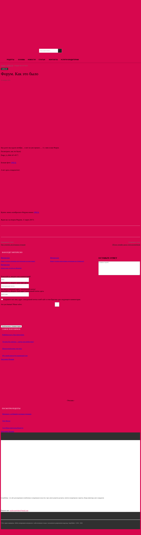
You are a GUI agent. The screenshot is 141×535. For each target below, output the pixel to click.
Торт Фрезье (6, 426)
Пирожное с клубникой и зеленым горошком (16, 419)
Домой (3, 66)
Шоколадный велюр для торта (12, 354)
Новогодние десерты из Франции (11, 268)
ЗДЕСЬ (13, 163)
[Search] (60, 51)
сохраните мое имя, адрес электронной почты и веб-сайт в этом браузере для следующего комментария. (42, 304)
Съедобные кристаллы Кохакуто (12, 433)
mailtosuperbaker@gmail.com (19, 515)
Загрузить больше (7, 364)
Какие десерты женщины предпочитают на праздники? (17, 261)
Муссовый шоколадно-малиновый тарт (15, 360)
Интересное (5, 258)
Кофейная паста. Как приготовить (13, 340)
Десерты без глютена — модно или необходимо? (18, 347)
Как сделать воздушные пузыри (13, 245)
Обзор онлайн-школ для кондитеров (126, 245)
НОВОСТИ (10, 66)
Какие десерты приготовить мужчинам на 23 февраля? (66, 261)
